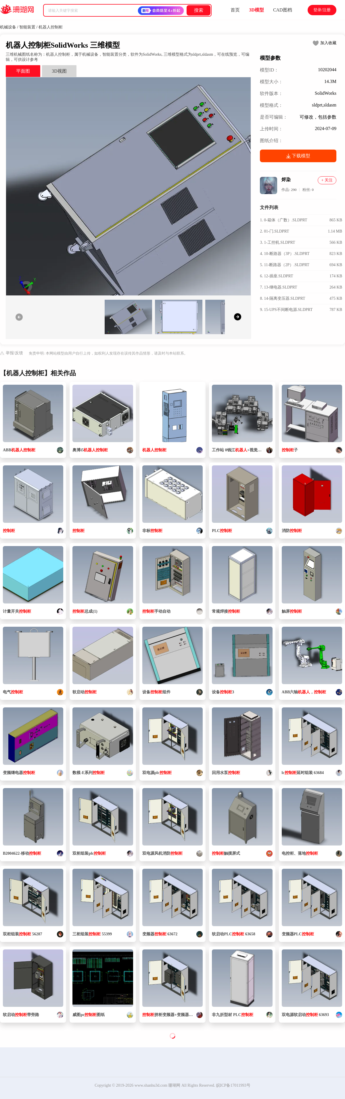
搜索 (198, 10)
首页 (235, 9)
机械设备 (8, 27)
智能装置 (27, 27)
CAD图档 (282, 9)
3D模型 (256, 9)
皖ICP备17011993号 (233, 1085)
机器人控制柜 (51, 27)
